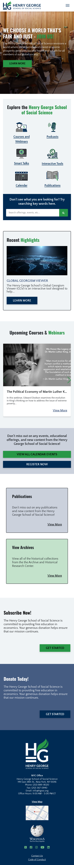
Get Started (55, 648)
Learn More (17, 63)
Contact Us (37, 855)
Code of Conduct (37, 859)
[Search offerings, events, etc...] (32, 213)
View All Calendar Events (37, 454)
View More (60, 410)
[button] (5, 74)
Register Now (37, 464)
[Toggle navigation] (67, 5)
